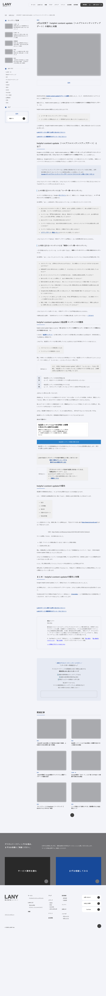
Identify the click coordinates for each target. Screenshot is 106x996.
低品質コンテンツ (47, 342)
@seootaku (75, 658)
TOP (6, 15)
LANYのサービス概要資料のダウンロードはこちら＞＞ (51, 147)
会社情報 (50, 982)
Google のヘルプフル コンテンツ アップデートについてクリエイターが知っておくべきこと (67, 181)
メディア (50, 964)
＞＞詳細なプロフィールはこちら (56, 708)
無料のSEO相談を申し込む (58, 477)
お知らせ (64, 973)
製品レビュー (56, 240)
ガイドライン (62, 202)
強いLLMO (59, 704)
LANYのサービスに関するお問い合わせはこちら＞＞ (51, 143)
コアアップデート (46, 240)
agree (95, 993)
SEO (38, 20)
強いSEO (87, 703)
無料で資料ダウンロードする (58, 475)
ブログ (50, 960)
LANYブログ (11, 15)
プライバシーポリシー (9, 979)
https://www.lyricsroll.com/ (89, 539)
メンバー (64, 969)
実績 (29, 976)
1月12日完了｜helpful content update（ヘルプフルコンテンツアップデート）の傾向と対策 (35, 15)
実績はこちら (57, 494)
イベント (50, 977)
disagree (85, 993)
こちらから (90, 323)
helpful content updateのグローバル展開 (56, 106)
